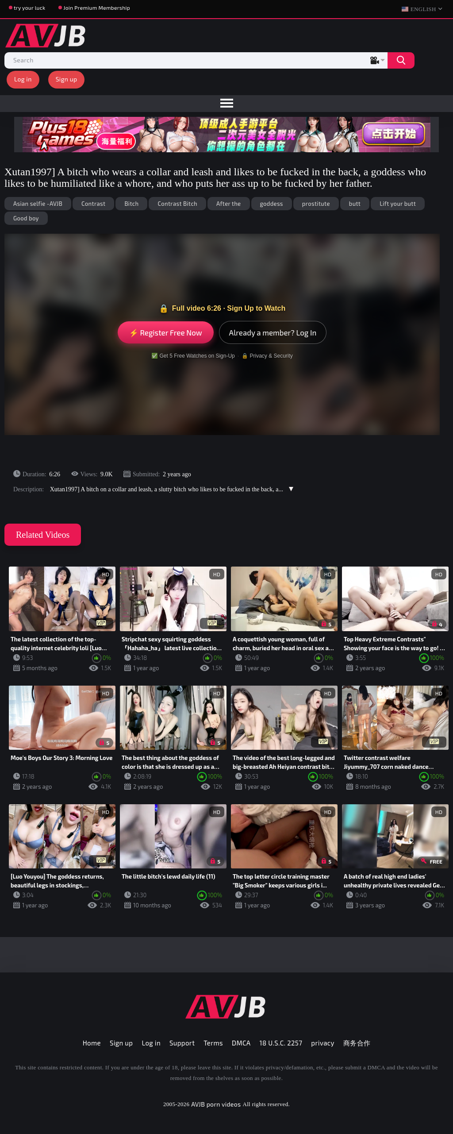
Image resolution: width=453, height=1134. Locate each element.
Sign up (66, 79)
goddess (271, 203)
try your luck (29, 7)
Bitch (131, 203)
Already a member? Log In (273, 332)
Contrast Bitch (177, 203)
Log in (23, 79)
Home (92, 1043)
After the (228, 203)
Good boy (26, 218)
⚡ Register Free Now (165, 332)
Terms (213, 1043)
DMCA (241, 1043)
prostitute (316, 203)
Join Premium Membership (96, 7)
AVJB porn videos (216, 1104)
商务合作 (357, 1043)
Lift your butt (398, 203)
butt (355, 203)
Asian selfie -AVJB (37, 203)
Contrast (93, 203)
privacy (322, 1043)
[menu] (226, 103)
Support (182, 1043)
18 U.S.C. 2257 (281, 1043)
